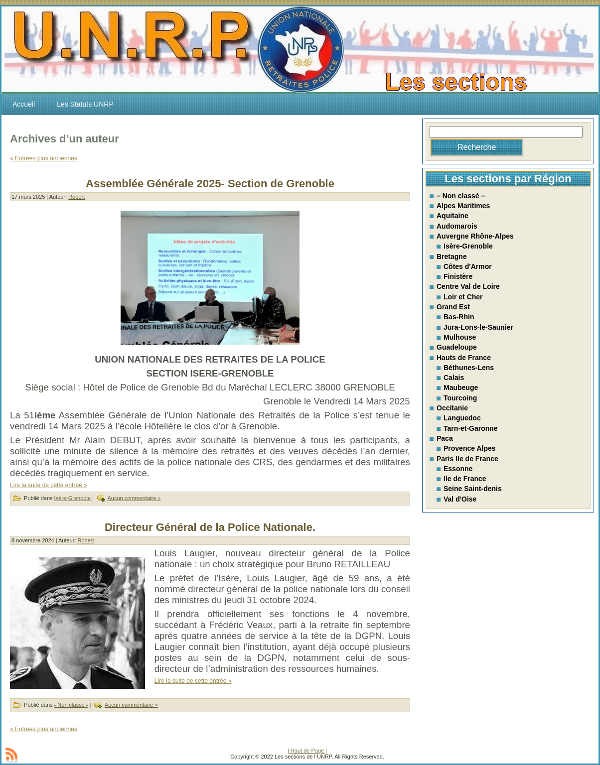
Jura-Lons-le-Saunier (478, 327)
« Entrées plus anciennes (43, 158)
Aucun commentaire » (133, 498)
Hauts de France (464, 358)
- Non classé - (71, 705)
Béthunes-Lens (469, 368)
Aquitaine (452, 216)
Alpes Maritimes (463, 206)
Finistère (458, 276)
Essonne (458, 469)
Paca (445, 438)
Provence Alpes (470, 448)
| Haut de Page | (307, 751)
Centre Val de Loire (468, 286)
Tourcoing (460, 398)
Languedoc (462, 418)
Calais (454, 378)
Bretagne (452, 256)
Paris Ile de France (467, 459)
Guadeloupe (457, 347)
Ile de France (465, 479)
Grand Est (453, 307)
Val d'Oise (460, 499)
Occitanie (452, 408)
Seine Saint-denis (473, 489)
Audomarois (457, 226)
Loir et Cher (463, 297)
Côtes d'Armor (468, 266)
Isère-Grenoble (72, 498)
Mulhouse (460, 337)
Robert (76, 197)
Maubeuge (461, 387)
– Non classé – (461, 196)
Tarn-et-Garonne (471, 428)
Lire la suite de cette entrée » (48, 485)
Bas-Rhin (459, 317)
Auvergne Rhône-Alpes (475, 236)
